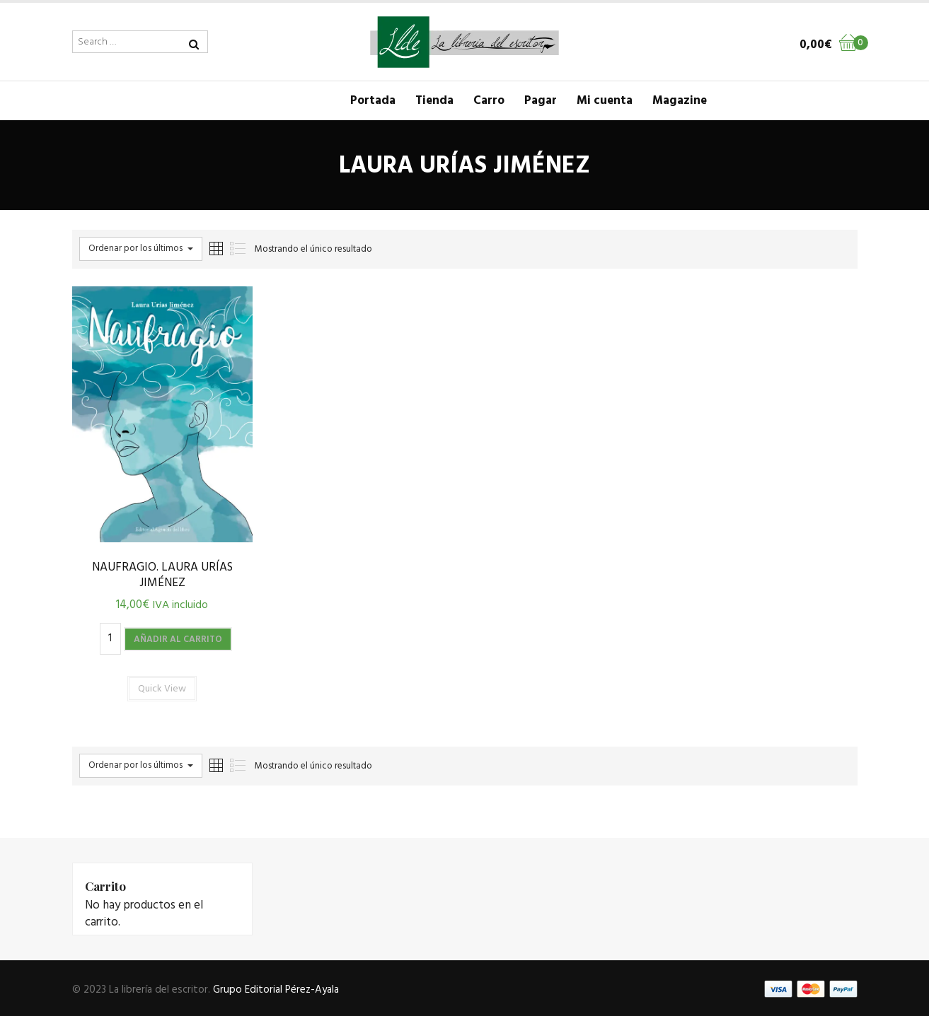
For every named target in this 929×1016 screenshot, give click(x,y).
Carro (488, 100)
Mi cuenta (605, 100)
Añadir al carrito (178, 639)
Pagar (540, 100)
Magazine (679, 100)
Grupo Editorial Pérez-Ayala (276, 989)
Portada (373, 100)
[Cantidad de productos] (110, 639)
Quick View (162, 689)
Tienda (434, 100)
